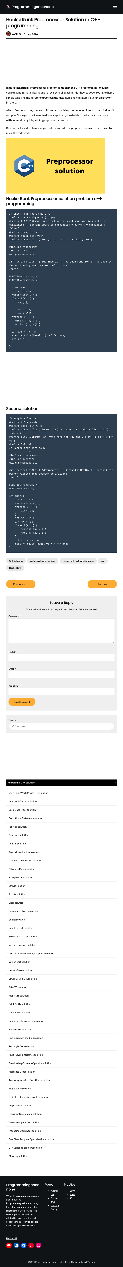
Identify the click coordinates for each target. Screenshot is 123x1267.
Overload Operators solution (24, 1122)
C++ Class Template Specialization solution (31, 1139)
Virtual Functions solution (22, 944)
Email (12, 668)
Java (72, 1190)
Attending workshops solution (25, 1130)
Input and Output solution (23, 801)
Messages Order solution (22, 1071)
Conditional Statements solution (26, 818)
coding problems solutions (42, 561)
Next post (102, 584)
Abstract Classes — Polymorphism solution (31, 953)
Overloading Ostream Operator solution (30, 1063)
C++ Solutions (16, 561)
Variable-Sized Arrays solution (25, 860)
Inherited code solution (21, 927)
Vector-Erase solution (20, 970)
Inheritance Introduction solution (26, 1020)
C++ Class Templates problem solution (29, 1096)
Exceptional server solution (23, 936)
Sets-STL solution (18, 987)
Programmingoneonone (33, 7)
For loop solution (18, 826)
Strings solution (17, 885)
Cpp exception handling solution (26, 1037)
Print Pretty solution (20, 1004)
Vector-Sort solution (19, 961)
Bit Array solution (18, 1156)
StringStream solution (20, 877)
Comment (14, 616)
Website (13, 685)
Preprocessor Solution (20, 1105)
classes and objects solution (23, 911)
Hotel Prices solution (20, 1029)
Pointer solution (17, 843)
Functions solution (19, 835)
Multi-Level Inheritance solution (26, 1054)
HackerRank (15, 567)
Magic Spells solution (20, 1088)
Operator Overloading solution (25, 1113)
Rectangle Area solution (21, 1046)
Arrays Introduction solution (24, 851)
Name (12, 651)
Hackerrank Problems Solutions (78, 561)
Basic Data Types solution (22, 809)
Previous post (20, 584)
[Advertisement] (61, 60)
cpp (103, 561)
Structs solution (17, 894)
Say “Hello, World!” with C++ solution (28, 792)
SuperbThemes (88, 1262)
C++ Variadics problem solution (25, 1147)
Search (12, 720)
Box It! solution (17, 919)
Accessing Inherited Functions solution (29, 1080)
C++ (72, 1194)
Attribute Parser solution (22, 868)
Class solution (16, 902)
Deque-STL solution (19, 1012)
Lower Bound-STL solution (23, 978)
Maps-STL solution (19, 995)
